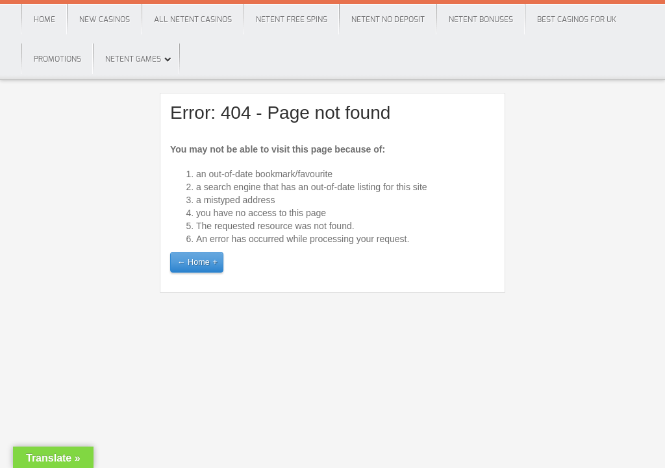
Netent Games (133, 59)
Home (44, 19)
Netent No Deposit (388, 19)
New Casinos (104, 19)
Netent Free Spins (291, 19)
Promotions (57, 59)
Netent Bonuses (481, 19)
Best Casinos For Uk (576, 19)
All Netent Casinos (193, 19)
